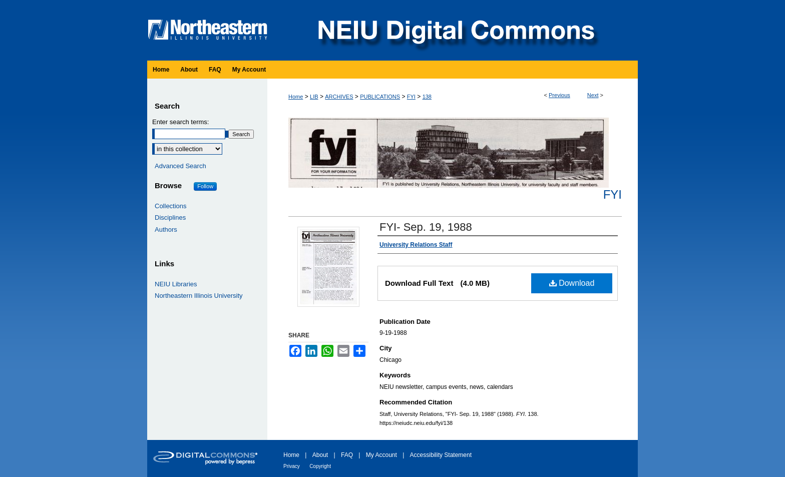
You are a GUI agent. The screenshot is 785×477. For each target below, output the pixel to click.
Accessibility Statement (441, 454)
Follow (205, 186)
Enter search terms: (180, 122)
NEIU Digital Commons (455, 30)
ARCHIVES (339, 97)
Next (593, 95)
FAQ (347, 454)
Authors (166, 229)
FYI (411, 97)
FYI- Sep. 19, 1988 (425, 227)
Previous (559, 95)
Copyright (320, 466)
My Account (381, 454)
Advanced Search (180, 166)
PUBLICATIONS (380, 97)
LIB (314, 97)
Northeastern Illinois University (199, 295)
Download (572, 283)
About (320, 454)
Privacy (291, 466)
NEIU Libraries (176, 284)
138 (427, 97)
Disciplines (170, 217)
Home (295, 97)
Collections (171, 206)
